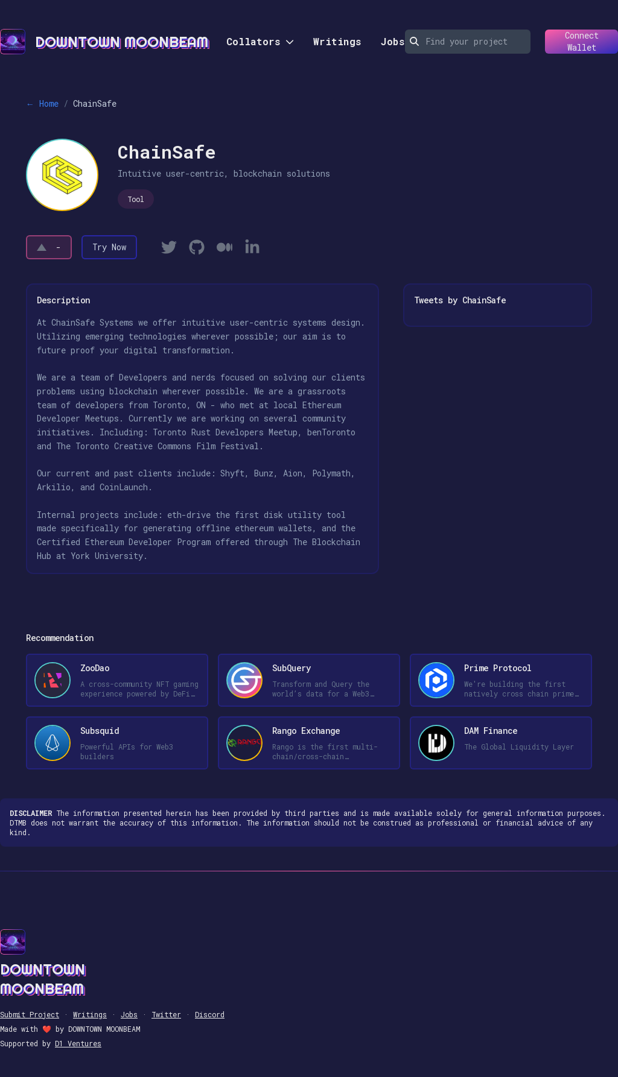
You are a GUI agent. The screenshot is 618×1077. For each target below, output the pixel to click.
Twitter (166, 1014)
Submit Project (29, 1014)
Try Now (109, 247)
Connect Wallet (572, 42)
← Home (42, 103)
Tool (135, 199)
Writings (337, 41)
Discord (210, 1014)
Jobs (393, 41)
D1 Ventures (78, 1043)
